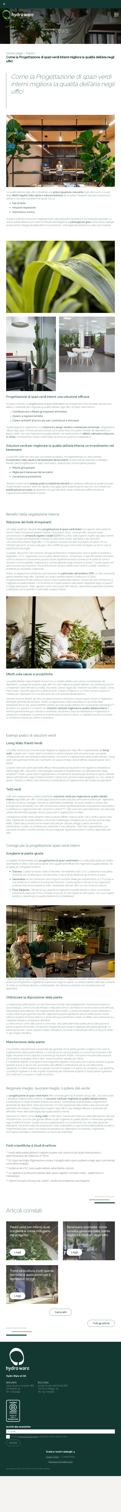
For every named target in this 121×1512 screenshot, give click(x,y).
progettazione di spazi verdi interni (47, 403)
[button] (116, 14)
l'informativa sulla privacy (28, 1437)
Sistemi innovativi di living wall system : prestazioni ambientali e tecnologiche (49, 1180)
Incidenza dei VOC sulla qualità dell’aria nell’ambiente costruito (41, 1168)
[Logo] (18, 14)
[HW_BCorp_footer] (13, 1411)
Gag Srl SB (20, 1468)
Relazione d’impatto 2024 (60, 1461)
